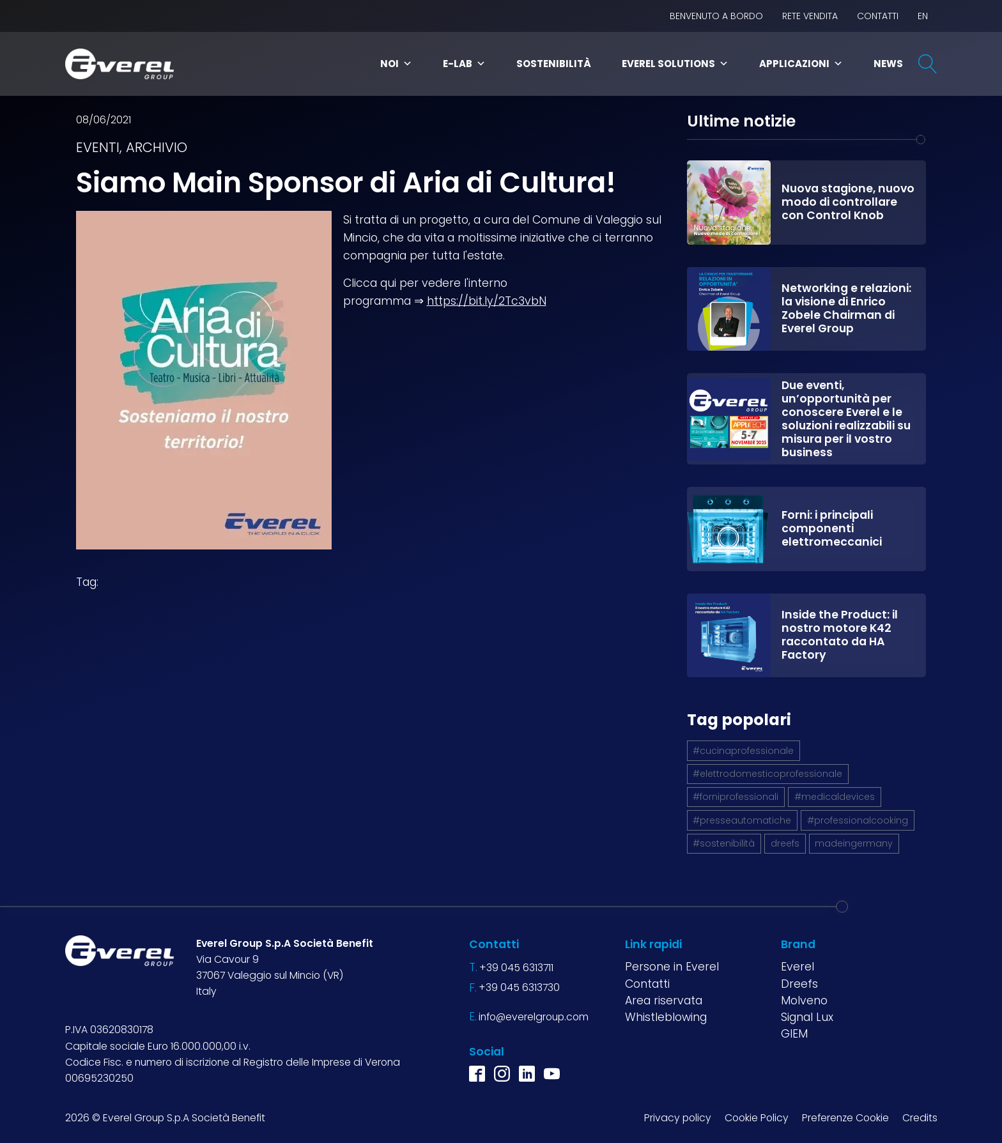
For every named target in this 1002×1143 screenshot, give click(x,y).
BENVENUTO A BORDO (716, 16)
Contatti (877, 16)
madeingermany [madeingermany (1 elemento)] (854, 843)
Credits (919, 1117)
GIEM (794, 1033)
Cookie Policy (757, 1117)
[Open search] (927, 63)
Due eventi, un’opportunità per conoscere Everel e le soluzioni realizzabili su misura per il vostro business (846, 419)
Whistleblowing (666, 1017)
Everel (797, 966)
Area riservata (663, 1000)
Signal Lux (807, 1017)
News (888, 63)
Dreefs (799, 984)
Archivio (156, 147)
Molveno (804, 1000)
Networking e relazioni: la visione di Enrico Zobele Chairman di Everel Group (846, 308)
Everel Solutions (675, 63)
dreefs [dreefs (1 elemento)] (785, 843)
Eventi (97, 147)
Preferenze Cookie (845, 1117)
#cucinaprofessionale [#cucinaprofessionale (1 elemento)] (743, 750)
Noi (396, 63)
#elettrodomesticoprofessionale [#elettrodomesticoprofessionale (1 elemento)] (767, 773)
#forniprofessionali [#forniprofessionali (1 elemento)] (735, 796)
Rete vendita (810, 16)
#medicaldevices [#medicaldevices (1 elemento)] (834, 796)
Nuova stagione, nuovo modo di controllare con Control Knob (848, 202)
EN (923, 16)
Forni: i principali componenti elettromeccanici (832, 528)
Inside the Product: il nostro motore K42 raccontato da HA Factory (840, 635)
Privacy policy (677, 1117)
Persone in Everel (672, 966)
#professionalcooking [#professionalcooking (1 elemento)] (857, 820)
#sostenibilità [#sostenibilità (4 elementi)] (724, 843)
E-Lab (464, 63)
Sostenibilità (553, 63)
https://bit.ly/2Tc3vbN (486, 301)
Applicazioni (801, 63)
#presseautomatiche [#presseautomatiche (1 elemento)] (742, 820)
